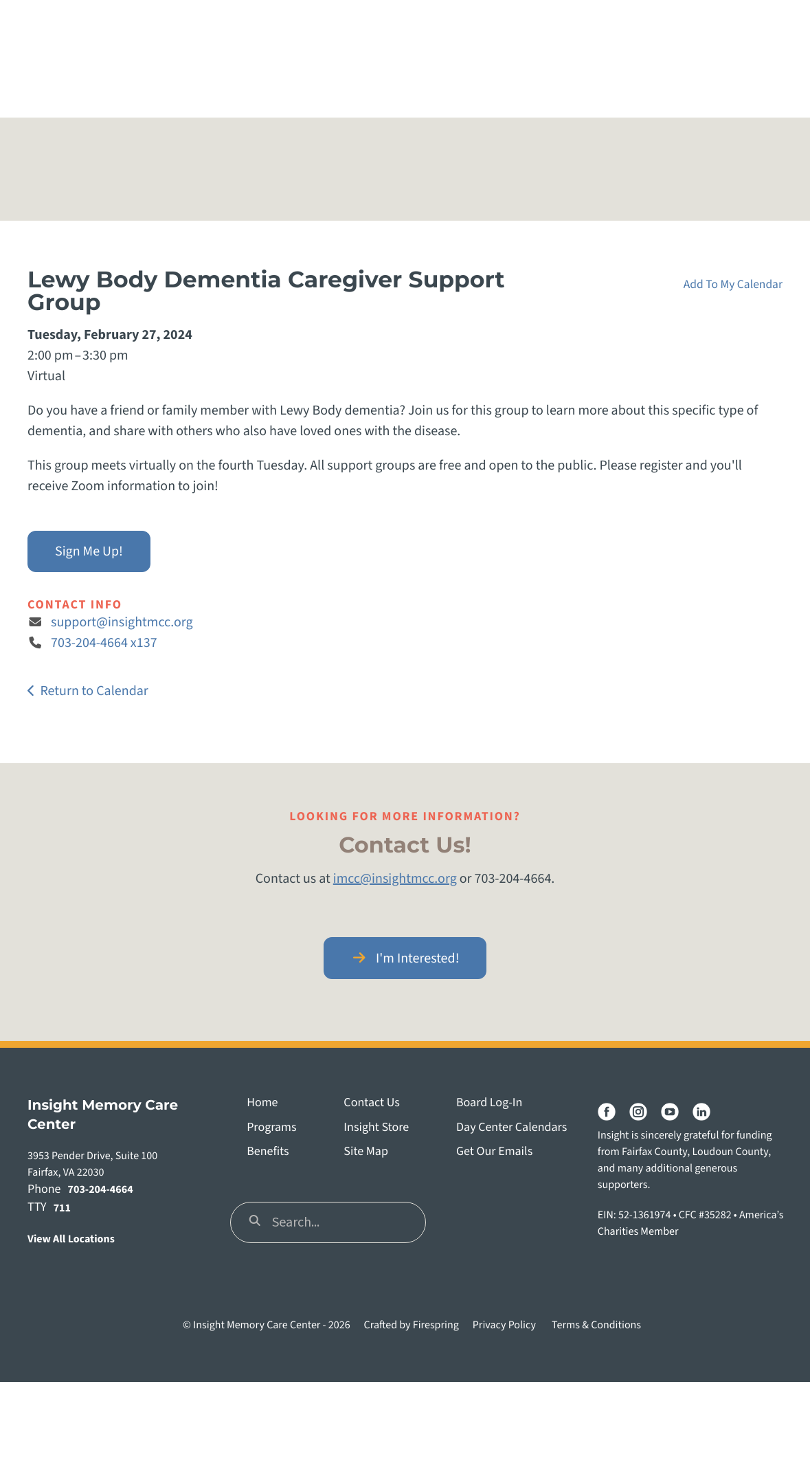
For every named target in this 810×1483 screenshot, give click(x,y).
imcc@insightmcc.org (395, 878)
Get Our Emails (494, 1152)
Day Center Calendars (511, 1127)
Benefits (268, 1152)
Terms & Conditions (596, 1325)
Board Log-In (489, 1103)
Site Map (366, 1152)
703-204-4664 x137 (104, 642)
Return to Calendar (94, 691)
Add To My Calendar (733, 284)
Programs (271, 1127)
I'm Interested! (405, 958)
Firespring (436, 1325)
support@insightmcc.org (122, 622)
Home (262, 1103)
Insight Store (376, 1127)
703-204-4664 (100, 1190)
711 (62, 1208)
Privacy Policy (504, 1325)
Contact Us (371, 1103)
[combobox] (328, 1222)
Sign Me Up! (89, 551)
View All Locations (71, 1239)
